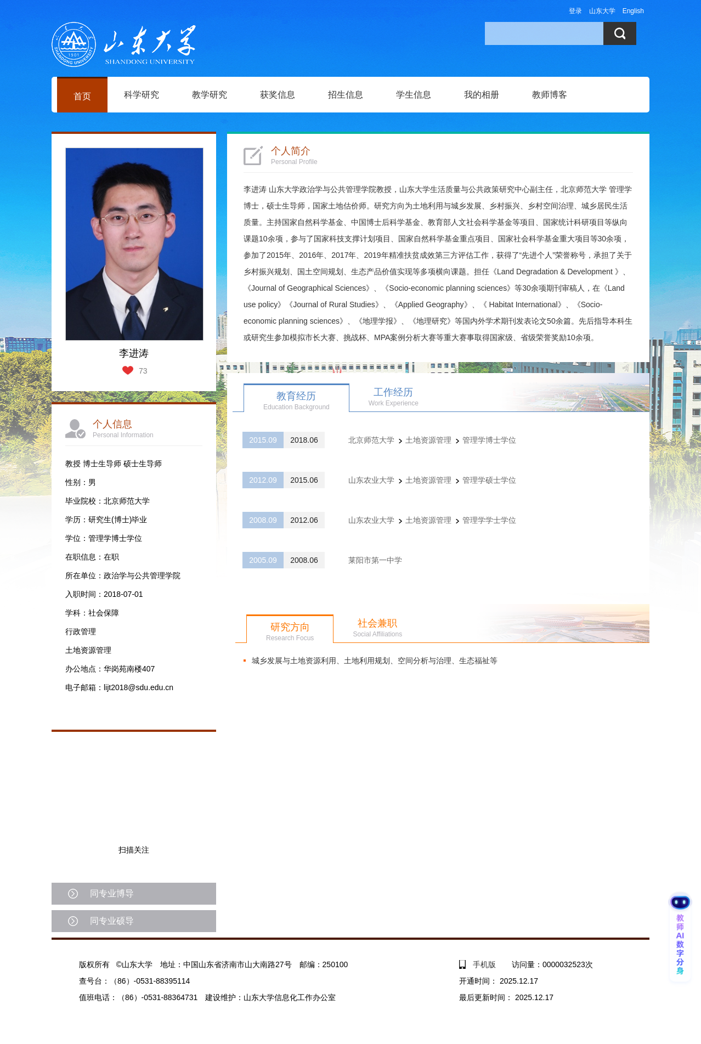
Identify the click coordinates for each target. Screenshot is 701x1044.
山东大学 (602, 11)
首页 (82, 96)
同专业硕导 (112, 921)
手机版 (484, 964)
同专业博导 (112, 893)
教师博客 (549, 94)
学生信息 (413, 94)
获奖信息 (277, 94)
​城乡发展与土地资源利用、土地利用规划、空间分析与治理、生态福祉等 (375, 660)
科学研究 (141, 94)
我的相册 (481, 94)
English (633, 11)
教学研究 (209, 94)
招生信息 (345, 94)
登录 (575, 11)
